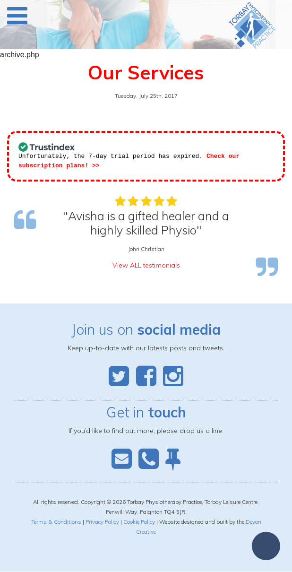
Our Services (146, 72)
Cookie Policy (139, 522)
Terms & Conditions (56, 522)
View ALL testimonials (146, 265)
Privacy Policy (102, 522)
